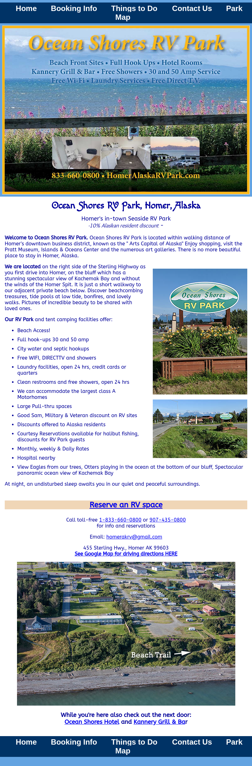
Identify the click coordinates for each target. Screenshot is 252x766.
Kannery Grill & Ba (159, 721)
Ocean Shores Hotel (92, 721)
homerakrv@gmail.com (134, 537)
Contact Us (192, 8)
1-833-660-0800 (120, 520)
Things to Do (135, 8)
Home (26, 8)
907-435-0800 (168, 520)
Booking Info (74, 8)
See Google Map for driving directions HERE (126, 554)
